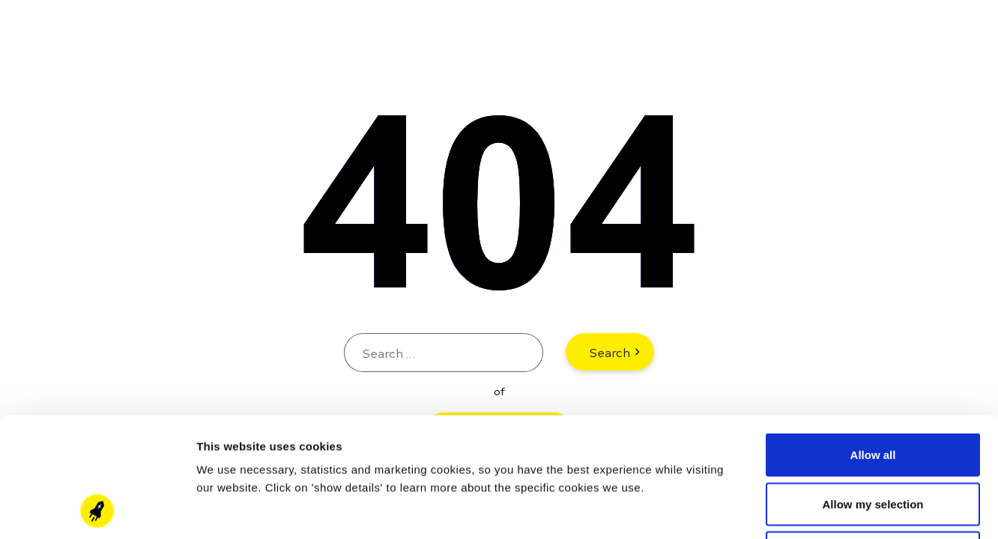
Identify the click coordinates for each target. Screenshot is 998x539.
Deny (873, 440)
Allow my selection (872, 392)
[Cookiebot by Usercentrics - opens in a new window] (97, 510)
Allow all (873, 342)
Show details (786, 509)
